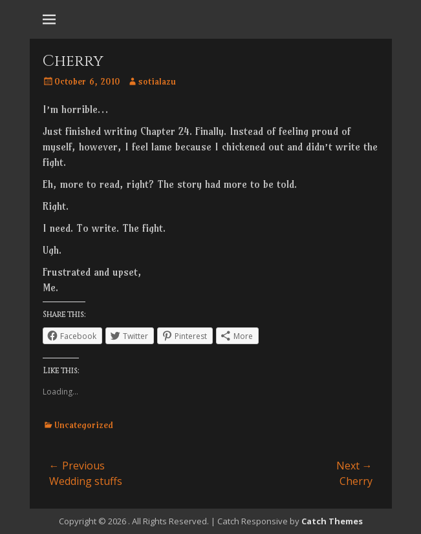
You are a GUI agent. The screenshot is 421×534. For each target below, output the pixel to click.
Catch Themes (332, 521)
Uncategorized (83, 425)
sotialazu (157, 81)
